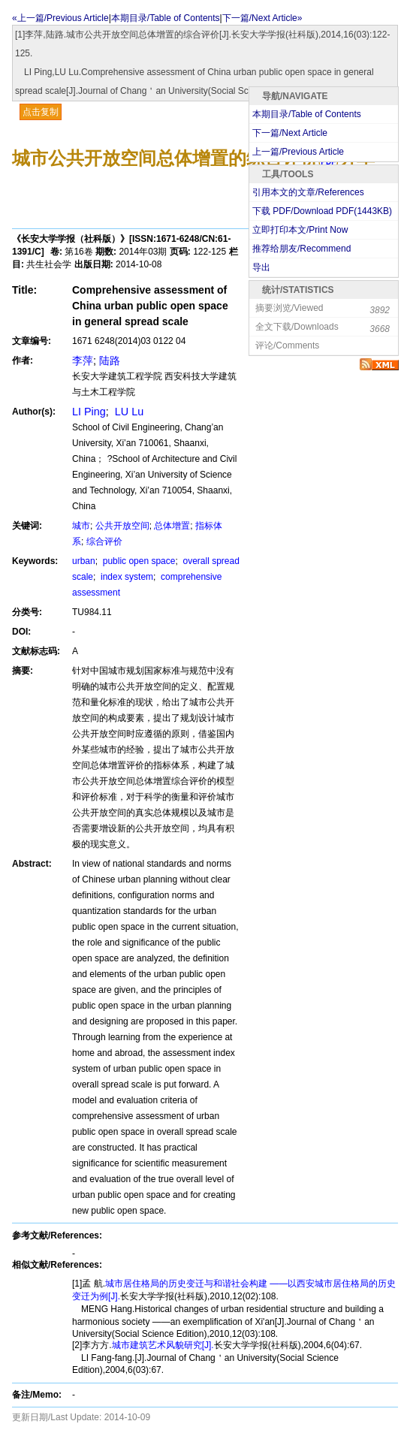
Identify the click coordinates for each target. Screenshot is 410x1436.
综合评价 (104, 541)
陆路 (109, 360)
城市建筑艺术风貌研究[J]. (163, 1345)
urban (83, 561)
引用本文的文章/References (308, 192)
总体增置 (172, 525)
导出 (261, 267)
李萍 (82, 360)
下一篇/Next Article (289, 133)
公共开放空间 (122, 525)
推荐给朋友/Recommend (301, 248)
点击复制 (41, 112)
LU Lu (127, 412)
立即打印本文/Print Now (300, 230)
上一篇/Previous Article (298, 151)
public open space (137, 561)
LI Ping (89, 412)
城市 (81, 525)
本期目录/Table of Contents (165, 18)
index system (125, 577)
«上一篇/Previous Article (60, 18)
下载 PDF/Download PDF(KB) (322, 211)
